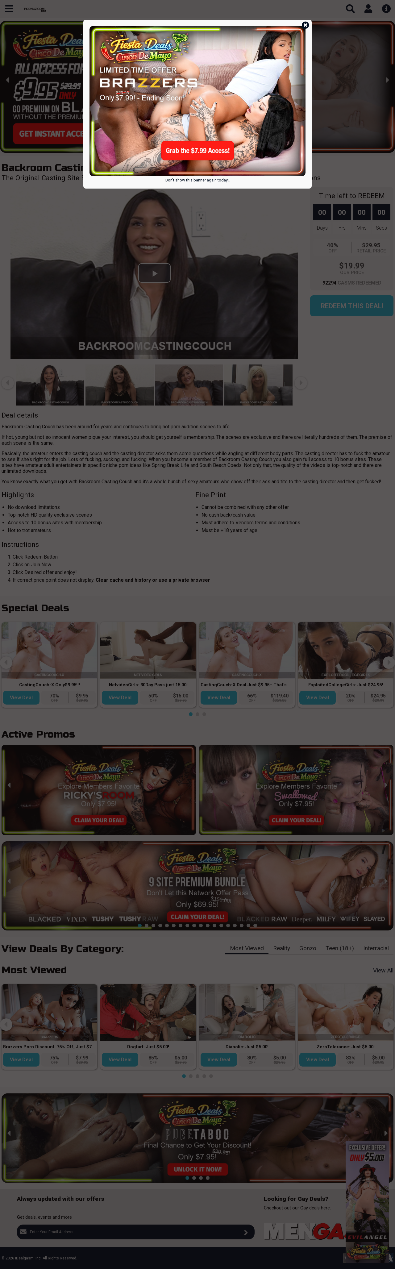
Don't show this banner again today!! (197, 180)
